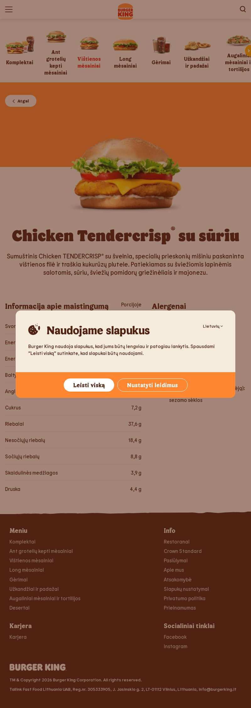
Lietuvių (213, 326)
